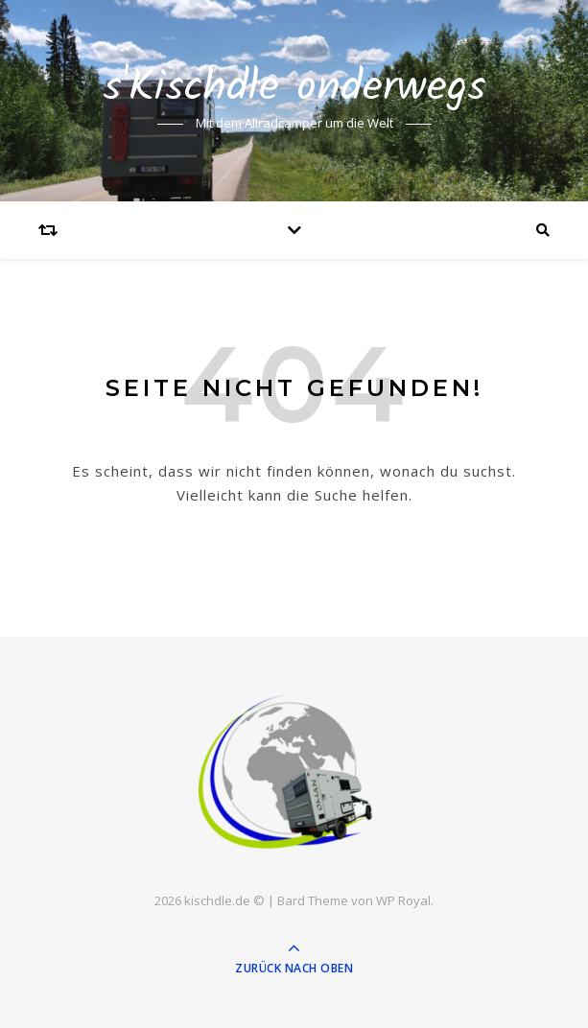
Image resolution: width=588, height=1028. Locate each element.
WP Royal (403, 900)
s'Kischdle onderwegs (294, 88)
